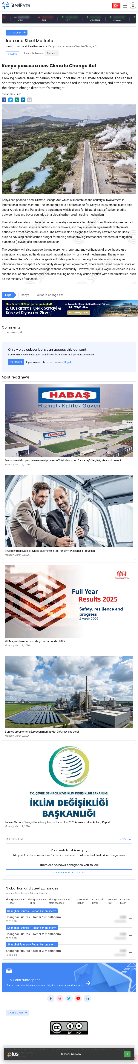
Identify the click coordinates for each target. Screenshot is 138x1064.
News (9, 46)
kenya (25, 295)
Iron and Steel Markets (30, 46)
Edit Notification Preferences (69, 872)
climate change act (50, 295)
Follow (12, 54)
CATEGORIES (16, 32)
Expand (126, 839)
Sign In (68, 362)
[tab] (16, 901)
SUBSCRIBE (16, 362)
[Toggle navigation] (133, 5)
